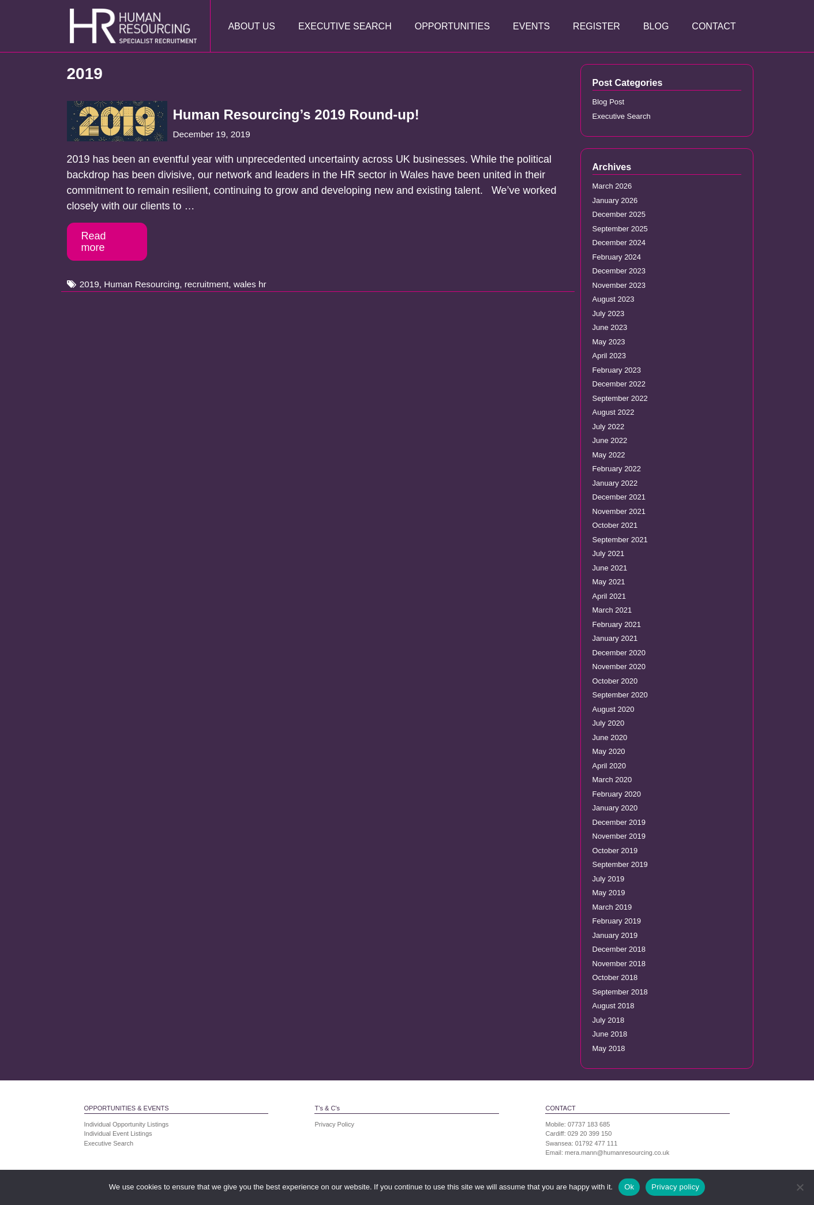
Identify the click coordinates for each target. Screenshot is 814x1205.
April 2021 (609, 596)
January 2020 (615, 808)
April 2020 (609, 765)
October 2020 (615, 681)
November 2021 (619, 511)
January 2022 (615, 483)
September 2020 (620, 694)
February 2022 (617, 468)
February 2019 (617, 921)
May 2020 (608, 751)
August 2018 (613, 1005)
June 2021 (610, 568)
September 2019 (620, 864)
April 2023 (609, 355)
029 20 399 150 (590, 1133)
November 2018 (619, 963)
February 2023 (617, 370)
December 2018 (619, 949)
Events (531, 26)
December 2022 (619, 384)
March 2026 (612, 186)
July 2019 (608, 878)
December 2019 (619, 822)
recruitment (207, 284)
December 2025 (619, 214)
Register (596, 26)
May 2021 (608, 581)
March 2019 (612, 907)
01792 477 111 (596, 1143)
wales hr (250, 284)
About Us (251, 26)
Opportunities (452, 26)
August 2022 (613, 412)
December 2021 (619, 497)
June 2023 (610, 327)
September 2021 (620, 539)
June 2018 (610, 1034)
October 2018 (615, 977)
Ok (629, 1187)
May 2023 (608, 341)
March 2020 (612, 779)
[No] (799, 1187)
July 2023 (608, 313)
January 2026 (615, 200)
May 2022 (608, 455)
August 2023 (613, 299)
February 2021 (617, 624)
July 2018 (608, 1020)
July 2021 (608, 553)
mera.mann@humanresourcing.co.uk (617, 1152)
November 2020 (619, 666)
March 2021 (612, 610)
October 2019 (615, 850)
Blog (656, 26)
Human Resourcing (141, 284)
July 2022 (608, 426)
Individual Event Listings (118, 1133)
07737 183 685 (589, 1124)
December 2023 (619, 270)
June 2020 (610, 737)
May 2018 (608, 1048)
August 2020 (613, 709)
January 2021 (615, 638)
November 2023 (619, 285)
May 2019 (608, 892)
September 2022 (620, 398)
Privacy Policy (334, 1124)
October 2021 (615, 525)
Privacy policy (675, 1187)
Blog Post (608, 101)
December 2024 (619, 242)
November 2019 (619, 836)
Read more (93, 241)
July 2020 (608, 723)
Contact (714, 26)
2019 (89, 284)
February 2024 (617, 257)
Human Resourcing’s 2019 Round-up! (296, 114)
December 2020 (619, 652)
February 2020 (617, 794)
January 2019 (615, 935)
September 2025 (620, 228)
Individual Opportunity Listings (126, 1124)
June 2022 (610, 440)
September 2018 (620, 992)
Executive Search (345, 26)
